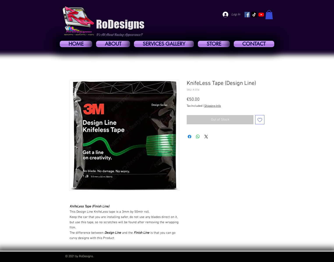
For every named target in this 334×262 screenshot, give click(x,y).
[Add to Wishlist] (259, 119)
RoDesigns (120, 24)
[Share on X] (206, 136)
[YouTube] (261, 14)
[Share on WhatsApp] (197, 136)
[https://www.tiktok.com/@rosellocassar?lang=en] (254, 14)
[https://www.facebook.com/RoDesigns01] (247, 14)
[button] (269, 14)
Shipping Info (212, 106)
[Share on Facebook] (189, 136)
